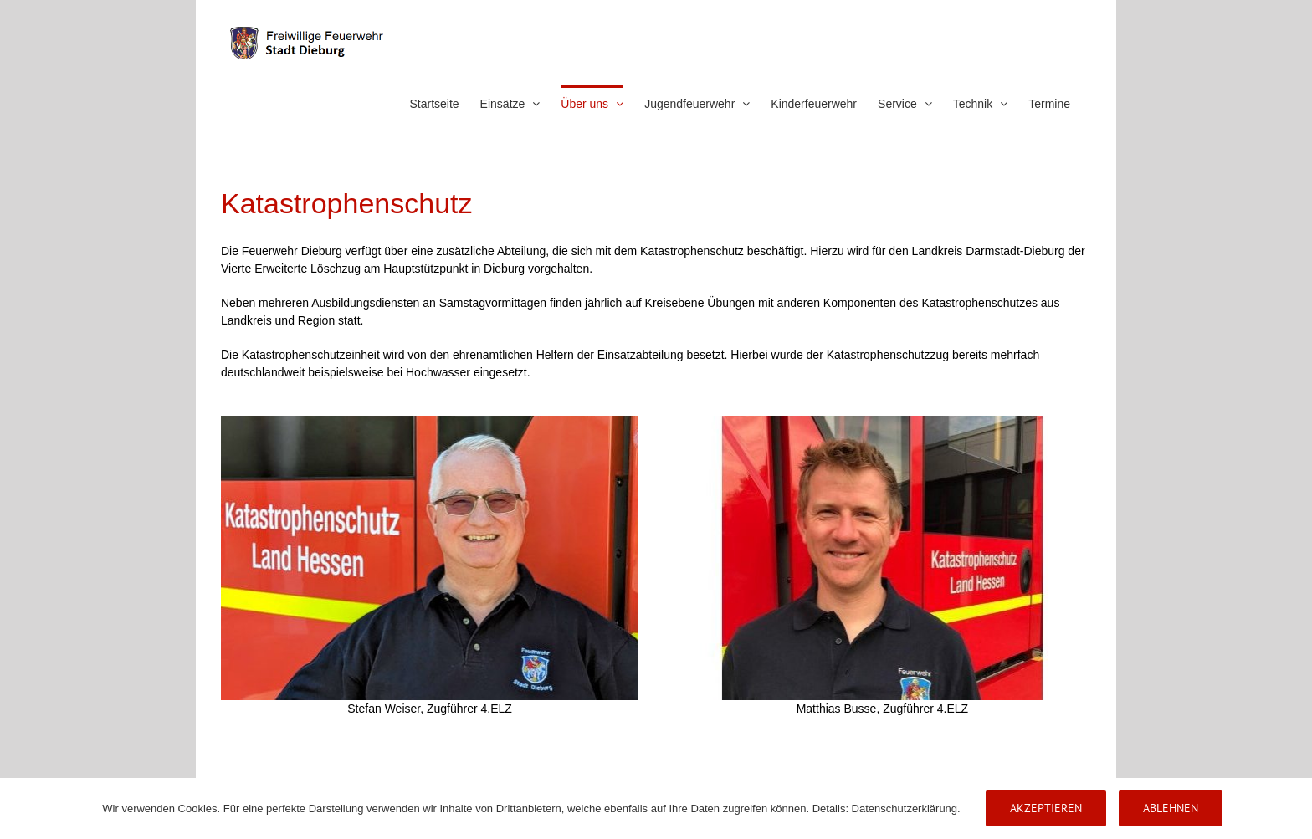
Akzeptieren (1046, 808)
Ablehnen (1170, 808)
